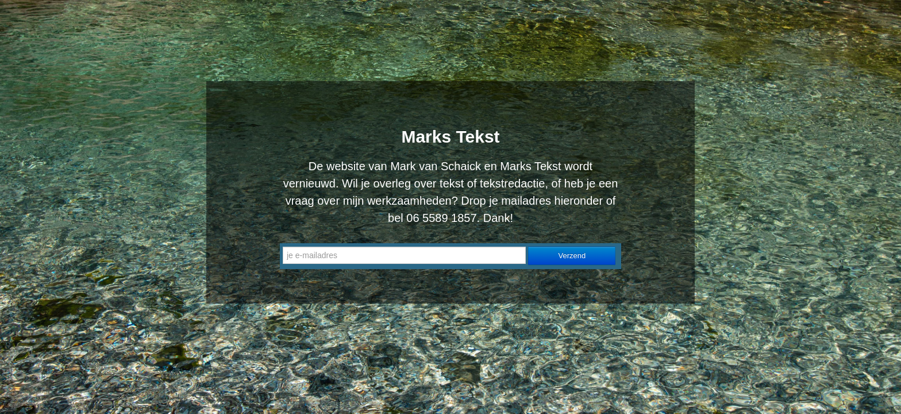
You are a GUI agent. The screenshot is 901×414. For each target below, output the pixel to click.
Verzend (572, 255)
